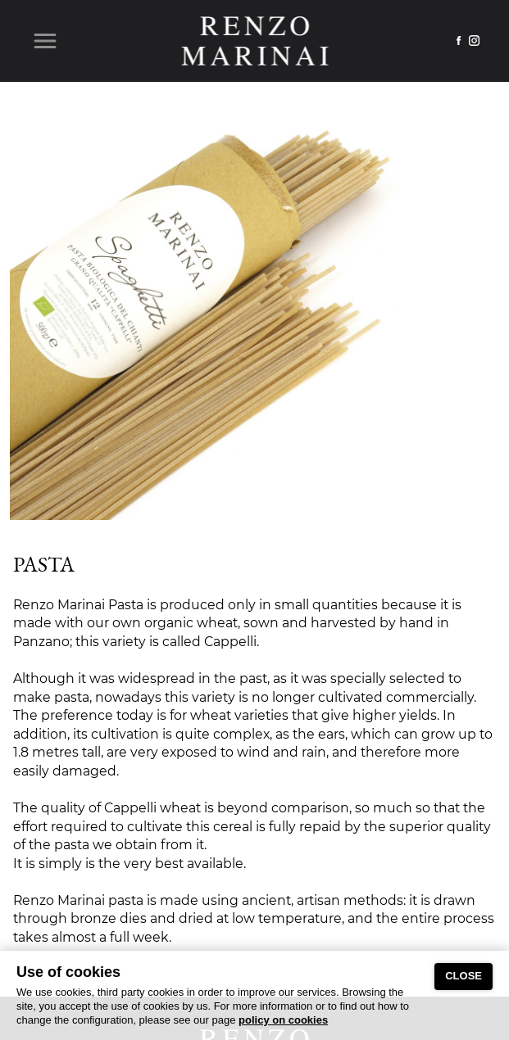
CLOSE (463, 976)
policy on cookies (283, 1020)
